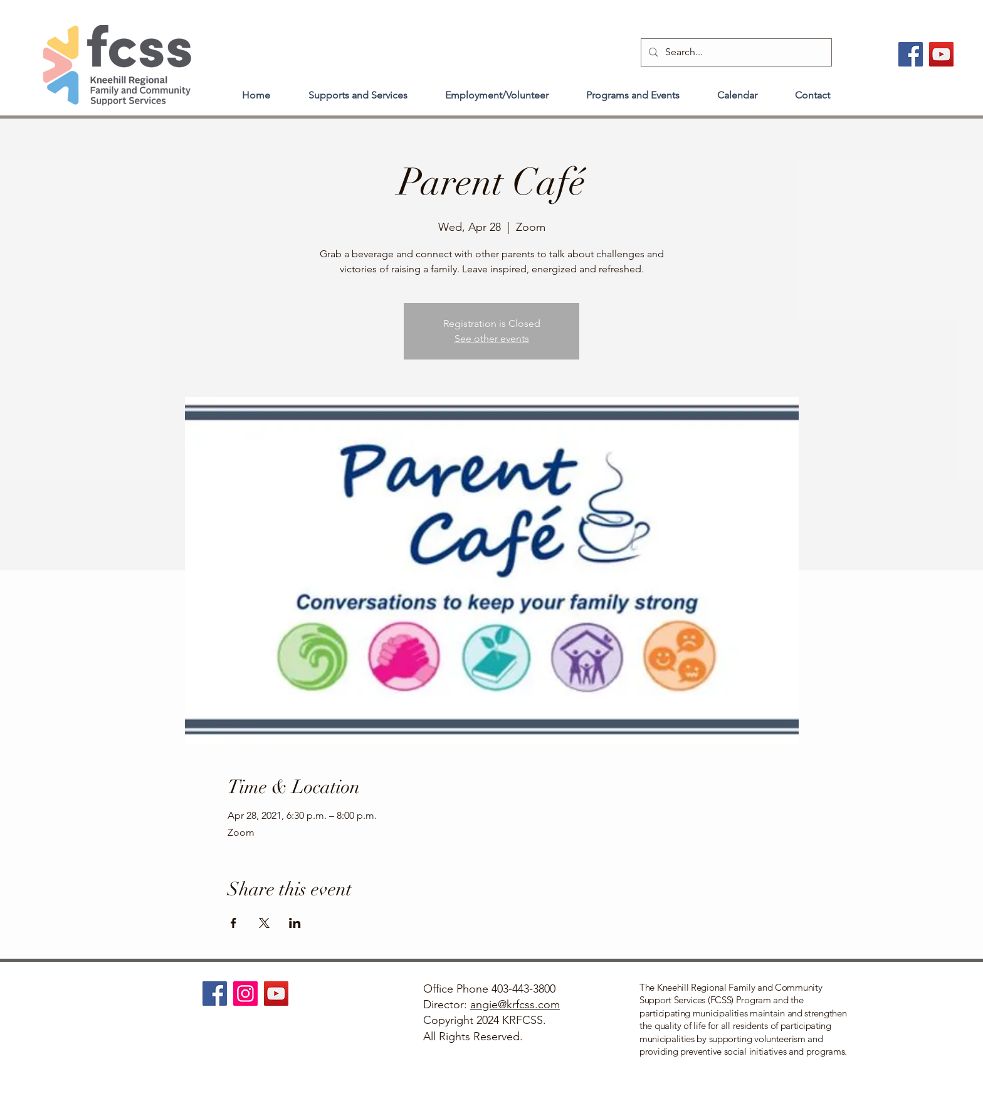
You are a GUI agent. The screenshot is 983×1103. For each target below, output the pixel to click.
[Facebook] (910, 54)
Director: (446, 1004)
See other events (492, 338)
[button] (357, 89)
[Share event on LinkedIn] (295, 923)
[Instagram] (245, 993)
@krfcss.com (529, 1004)
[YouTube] (941, 54)
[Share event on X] (264, 923)
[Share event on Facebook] (233, 923)
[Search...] (735, 52)
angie (484, 1004)
